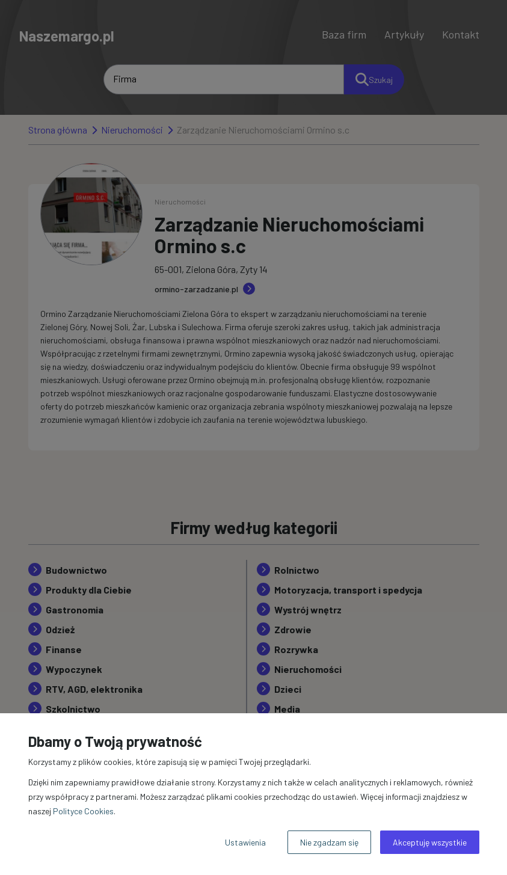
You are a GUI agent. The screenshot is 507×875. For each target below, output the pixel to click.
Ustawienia (245, 842)
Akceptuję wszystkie (430, 842)
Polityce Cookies (83, 811)
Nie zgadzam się (329, 842)
